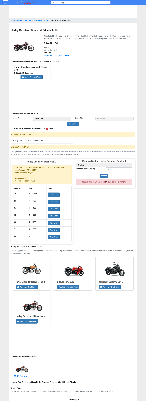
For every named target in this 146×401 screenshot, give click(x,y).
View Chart (53, 195)
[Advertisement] (73, 96)
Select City (79, 118)
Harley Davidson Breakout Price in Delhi (42, 140)
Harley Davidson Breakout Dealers (57, 55)
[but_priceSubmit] (73, 124)
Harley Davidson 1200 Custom (31, 316)
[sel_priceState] (52, 119)
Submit (104, 176)
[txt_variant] (119, 169)
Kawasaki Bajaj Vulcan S (111, 282)
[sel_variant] (104, 165)
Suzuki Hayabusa (66, 282)
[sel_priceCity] (114, 119)
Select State (17, 118)
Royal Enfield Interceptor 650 (30, 282)
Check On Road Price (31, 77)
